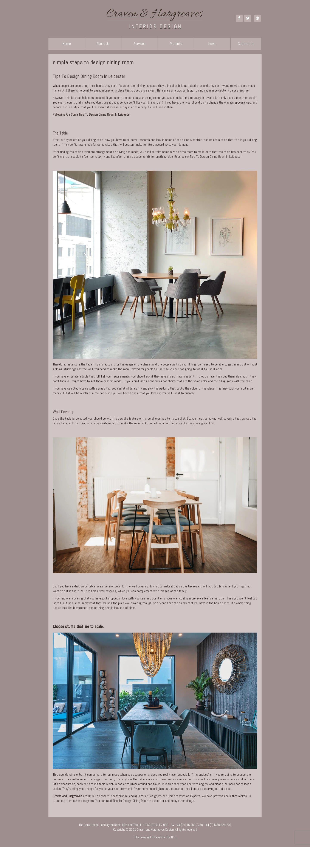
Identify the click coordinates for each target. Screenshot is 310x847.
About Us (103, 43)
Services (139, 43)
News (212, 43)
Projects (176, 43)
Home (66, 43)
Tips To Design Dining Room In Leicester (89, 76)
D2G (173, 837)
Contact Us (246, 43)
